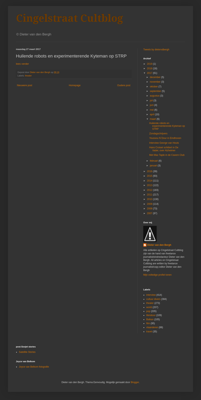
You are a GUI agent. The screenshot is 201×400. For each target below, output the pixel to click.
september (156, 91)
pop (148, 311)
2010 (150, 199)
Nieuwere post (24, 85)
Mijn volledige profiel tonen (157, 274)
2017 (150, 73)
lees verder (22, 63)
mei (152, 109)
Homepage (75, 85)
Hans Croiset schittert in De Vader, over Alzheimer (163, 149)
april (152, 114)
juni (152, 105)
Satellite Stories (27, 352)
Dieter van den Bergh (159, 245)
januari (154, 165)
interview (151, 295)
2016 (150, 171)
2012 (150, 190)
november (155, 81)
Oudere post (123, 85)
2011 (150, 194)
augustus (155, 95)
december (155, 77)
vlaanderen (152, 327)
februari (154, 160)
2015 (150, 176)
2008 (150, 208)
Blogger (135, 382)
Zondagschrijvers (158, 133)
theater (28, 75)
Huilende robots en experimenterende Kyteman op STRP (167, 126)
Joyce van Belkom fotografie (34, 366)
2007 (150, 213)
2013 (150, 185)
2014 (150, 180)
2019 (150, 63)
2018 (150, 68)
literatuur (151, 315)
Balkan (150, 319)
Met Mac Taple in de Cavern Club (166, 155)
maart (153, 119)
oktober (154, 86)
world (149, 307)
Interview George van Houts (164, 142)
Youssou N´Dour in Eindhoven (165, 138)
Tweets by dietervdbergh (156, 49)
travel (149, 331)
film (148, 323)
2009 (150, 204)
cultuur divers (153, 299)
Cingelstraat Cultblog (69, 18)
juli (151, 100)
